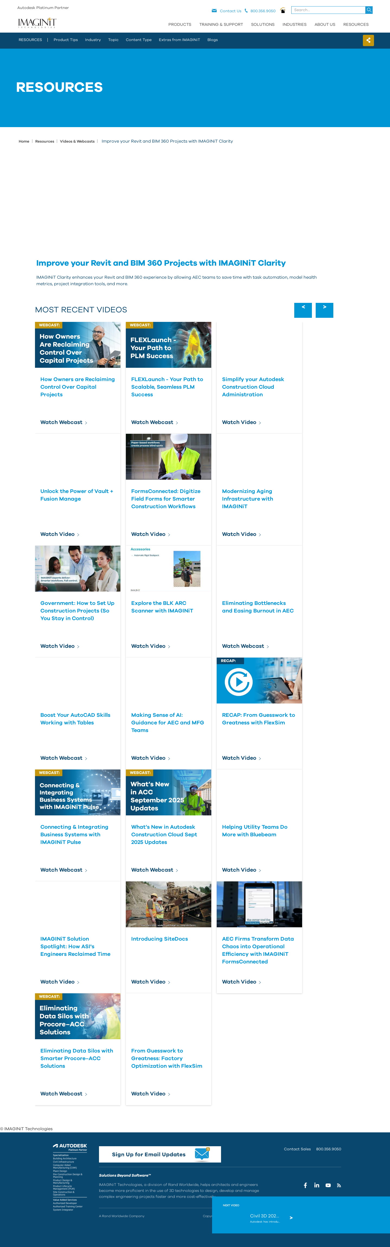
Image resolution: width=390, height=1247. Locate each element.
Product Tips (66, 40)
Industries (294, 25)
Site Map (334, 1216)
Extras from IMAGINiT (179, 40)
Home (24, 141)
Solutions (262, 25)
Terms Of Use (314, 1216)
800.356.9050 (328, 1149)
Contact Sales (297, 1149)
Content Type (139, 40)
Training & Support (221, 25)
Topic (113, 40)
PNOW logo (283, 10)
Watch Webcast (61, 422)
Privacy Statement (286, 1216)
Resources (356, 25)
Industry (93, 40)
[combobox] (332, 10)
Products (179, 25)
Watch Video (239, 422)
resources (30, 40)
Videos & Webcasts (77, 141)
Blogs (212, 40)
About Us (325, 25)
